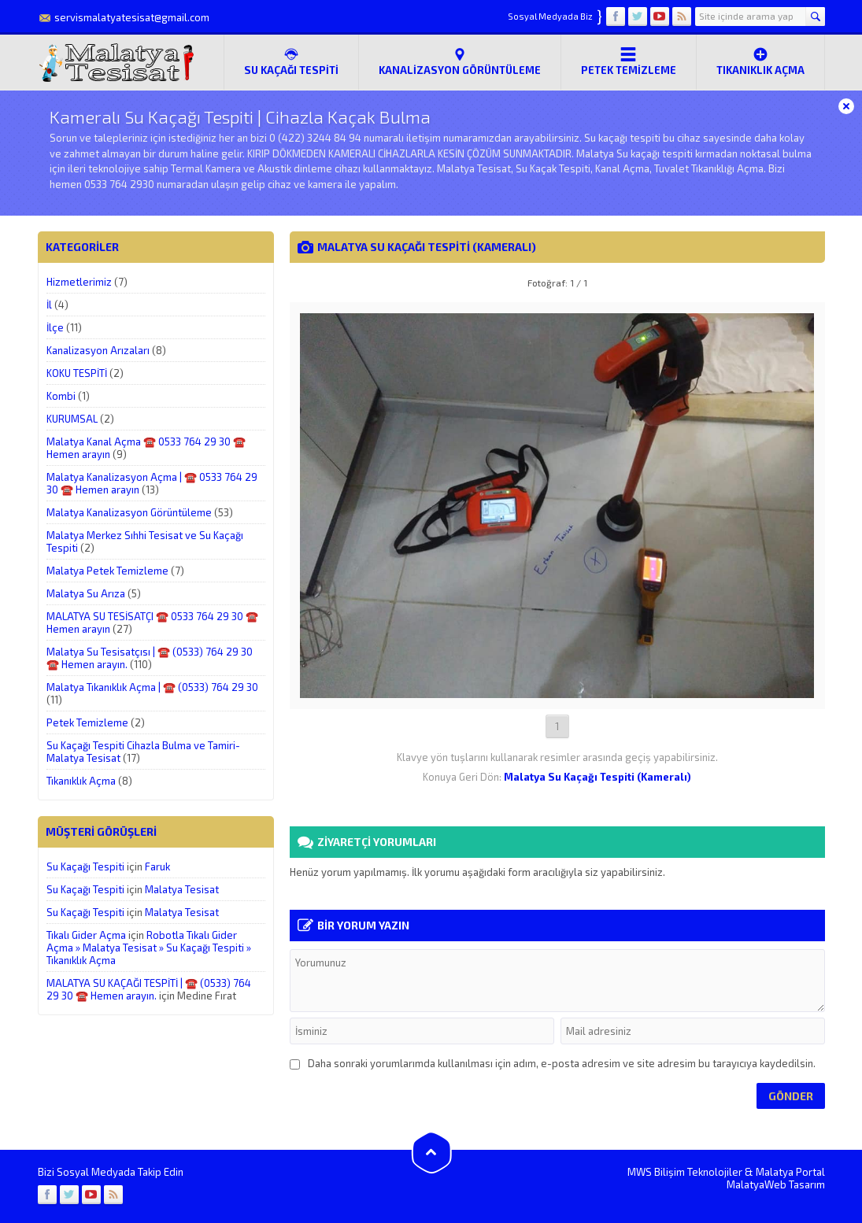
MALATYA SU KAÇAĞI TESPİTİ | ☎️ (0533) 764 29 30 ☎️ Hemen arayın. (148, 989)
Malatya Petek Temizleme (107, 570)
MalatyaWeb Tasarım (776, 1184)
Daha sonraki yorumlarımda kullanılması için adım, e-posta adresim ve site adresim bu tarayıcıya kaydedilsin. (562, 1063)
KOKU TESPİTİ (76, 373)
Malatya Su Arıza (85, 593)
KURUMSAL (72, 418)
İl (49, 304)
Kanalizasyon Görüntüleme (460, 61)
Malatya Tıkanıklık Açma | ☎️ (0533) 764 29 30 (152, 687)
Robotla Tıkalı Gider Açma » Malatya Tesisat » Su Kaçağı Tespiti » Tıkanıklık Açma (148, 947)
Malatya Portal (790, 1172)
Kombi (61, 396)
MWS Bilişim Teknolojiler (684, 1172)
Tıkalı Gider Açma (86, 935)
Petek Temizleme (628, 61)
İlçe (55, 327)
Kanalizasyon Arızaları (98, 350)
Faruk (157, 866)
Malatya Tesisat (182, 889)
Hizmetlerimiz (79, 281)
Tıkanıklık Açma (760, 61)
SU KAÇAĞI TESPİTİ (291, 61)
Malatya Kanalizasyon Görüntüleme (129, 512)
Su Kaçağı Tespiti (85, 866)
